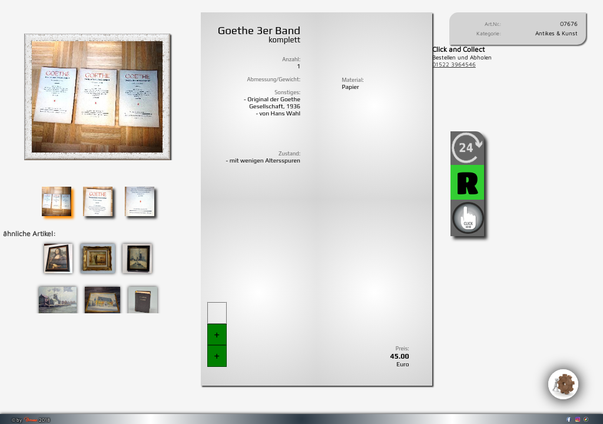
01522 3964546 (454, 64)
